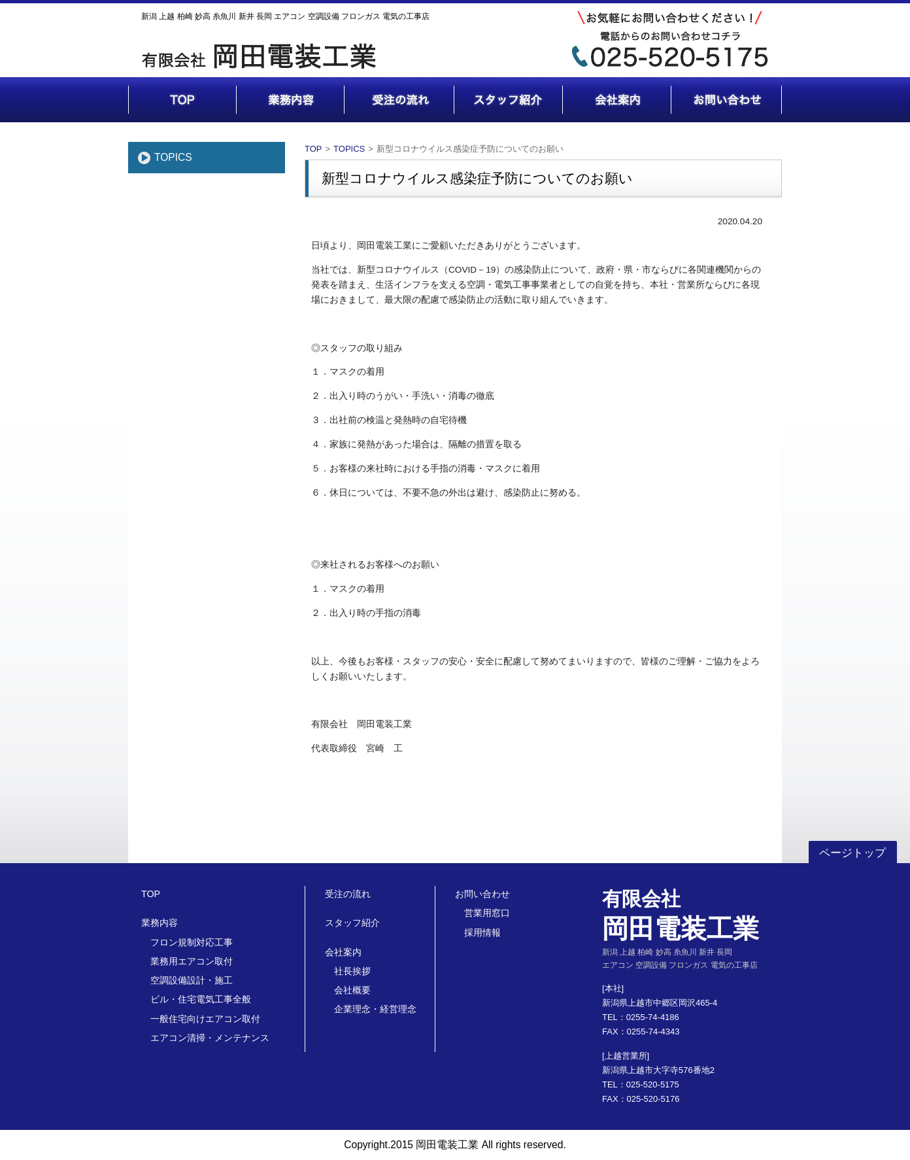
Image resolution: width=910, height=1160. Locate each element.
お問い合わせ (482, 894)
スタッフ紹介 (352, 922)
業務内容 (159, 922)
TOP (313, 149)
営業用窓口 (487, 913)
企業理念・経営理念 (375, 1009)
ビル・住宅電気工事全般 (200, 999)
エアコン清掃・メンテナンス (209, 1037)
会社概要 (352, 990)
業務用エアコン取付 (191, 961)
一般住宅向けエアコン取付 (205, 1019)
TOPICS (173, 157)
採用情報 (482, 932)
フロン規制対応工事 (191, 942)
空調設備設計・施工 (191, 980)
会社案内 (343, 952)
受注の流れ (348, 894)
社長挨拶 (352, 971)
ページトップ (852, 853)
